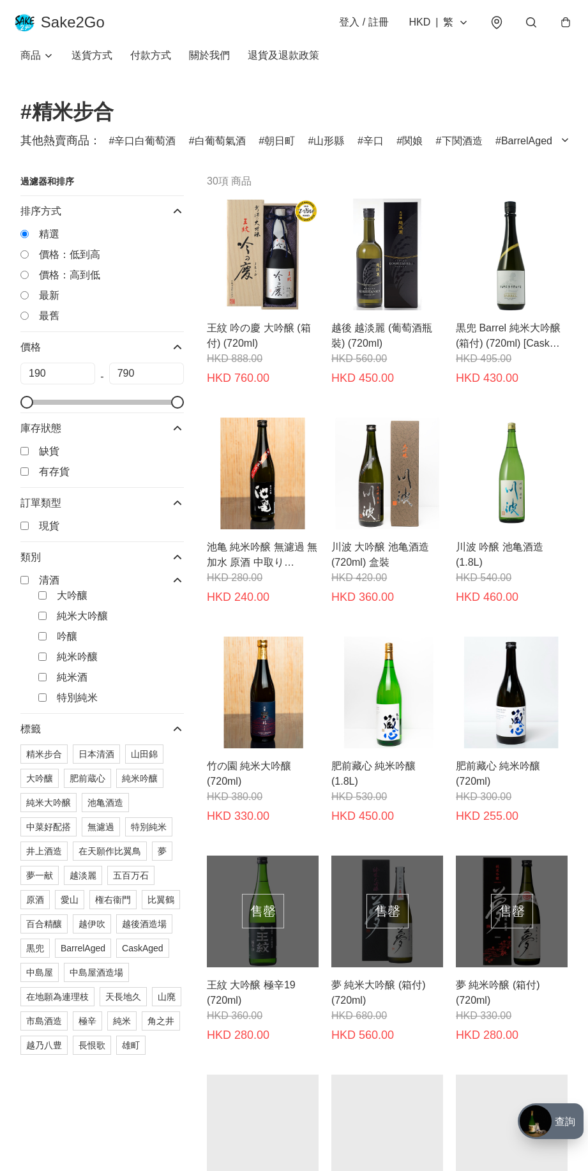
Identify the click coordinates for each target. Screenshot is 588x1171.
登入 (357, 26)
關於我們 (209, 63)
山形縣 (328, 149)
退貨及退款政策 (283, 63)
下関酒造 (462, 149)
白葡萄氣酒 (220, 149)
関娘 (412, 149)
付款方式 (150, 63)
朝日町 (279, 149)
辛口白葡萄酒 (145, 149)
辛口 (373, 149)
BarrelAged (526, 149)
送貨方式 (92, 63)
